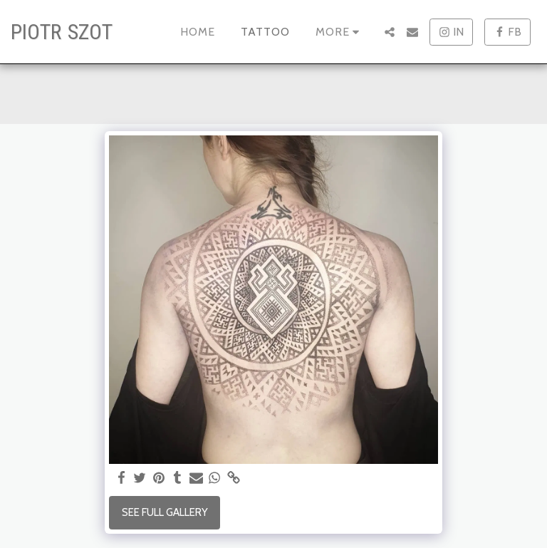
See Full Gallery (165, 512)
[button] (389, 32)
